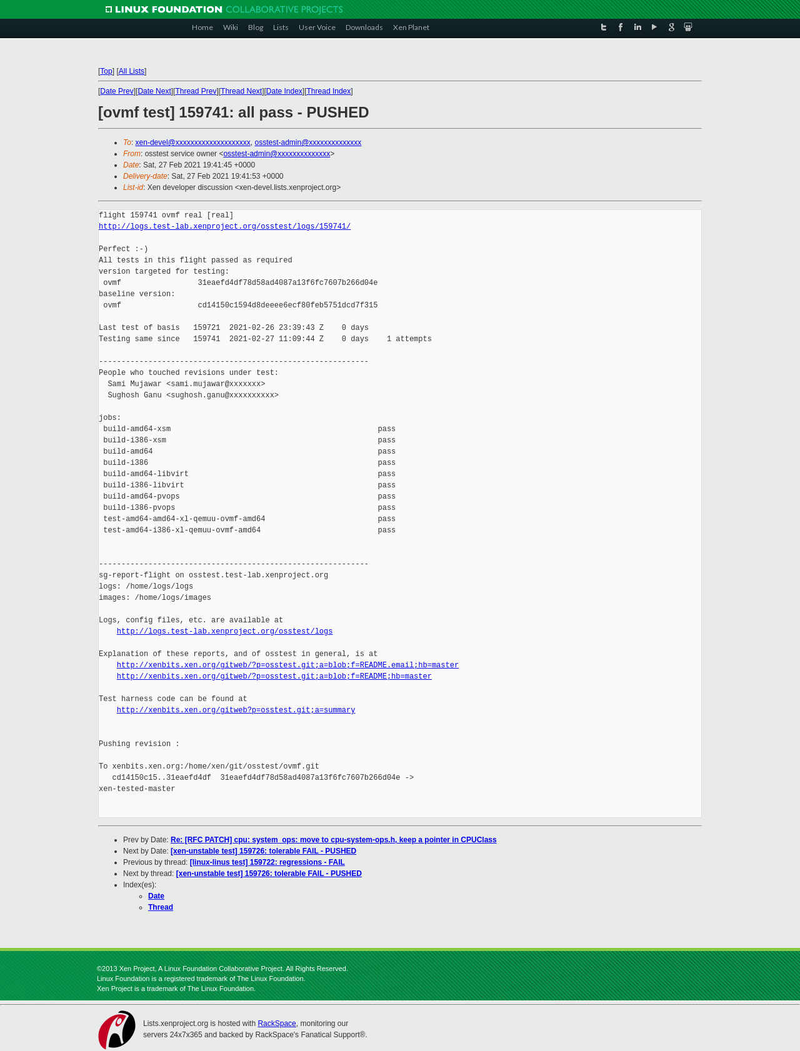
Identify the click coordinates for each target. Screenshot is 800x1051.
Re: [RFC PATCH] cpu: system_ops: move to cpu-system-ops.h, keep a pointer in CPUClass (334, 839)
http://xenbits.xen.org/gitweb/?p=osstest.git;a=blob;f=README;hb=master (274, 676)
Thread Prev (195, 91)
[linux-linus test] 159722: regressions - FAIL (267, 862)
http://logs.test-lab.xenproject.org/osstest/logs (225, 631)
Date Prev (116, 91)
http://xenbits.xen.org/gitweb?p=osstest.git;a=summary (236, 710)
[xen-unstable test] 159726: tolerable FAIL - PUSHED (263, 851)
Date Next (154, 91)
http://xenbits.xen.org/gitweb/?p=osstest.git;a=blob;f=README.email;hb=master (288, 665)
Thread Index (329, 91)
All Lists (131, 71)
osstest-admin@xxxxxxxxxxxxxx (307, 142)
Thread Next (241, 91)
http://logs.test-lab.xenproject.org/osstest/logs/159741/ (225, 226)
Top (106, 71)
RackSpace (277, 1023)
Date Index (284, 91)
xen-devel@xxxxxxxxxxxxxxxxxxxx (193, 142)
